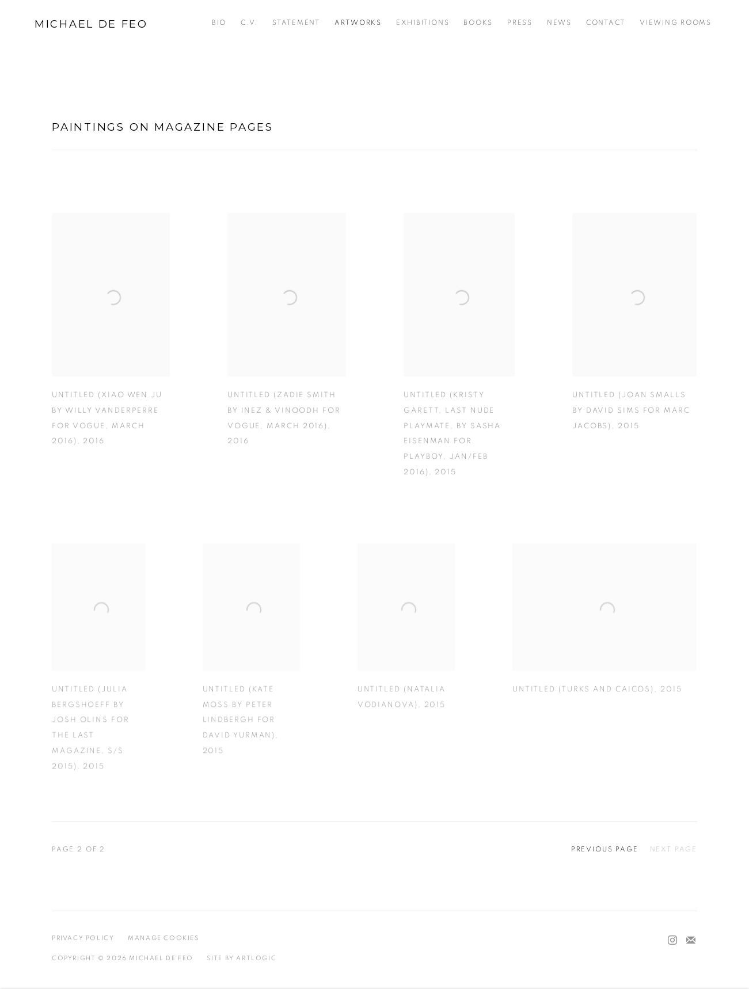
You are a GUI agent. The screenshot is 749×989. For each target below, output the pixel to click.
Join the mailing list (691, 941)
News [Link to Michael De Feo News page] (559, 23)
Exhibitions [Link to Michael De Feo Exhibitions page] (422, 23)
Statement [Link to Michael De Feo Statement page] (296, 23)
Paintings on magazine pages (162, 127)
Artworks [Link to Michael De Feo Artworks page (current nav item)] (358, 23)
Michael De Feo (91, 24)
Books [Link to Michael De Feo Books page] (478, 23)
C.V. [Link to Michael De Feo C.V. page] (249, 23)
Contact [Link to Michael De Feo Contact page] (605, 23)
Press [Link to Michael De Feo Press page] (520, 23)
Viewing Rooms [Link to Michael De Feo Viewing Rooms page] (676, 23)
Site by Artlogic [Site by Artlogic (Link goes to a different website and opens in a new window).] (241, 958)
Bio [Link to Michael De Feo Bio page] (219, 23)
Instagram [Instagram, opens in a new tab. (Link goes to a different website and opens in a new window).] (672, 941)
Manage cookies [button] (163, 938)
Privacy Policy (83, 938)
